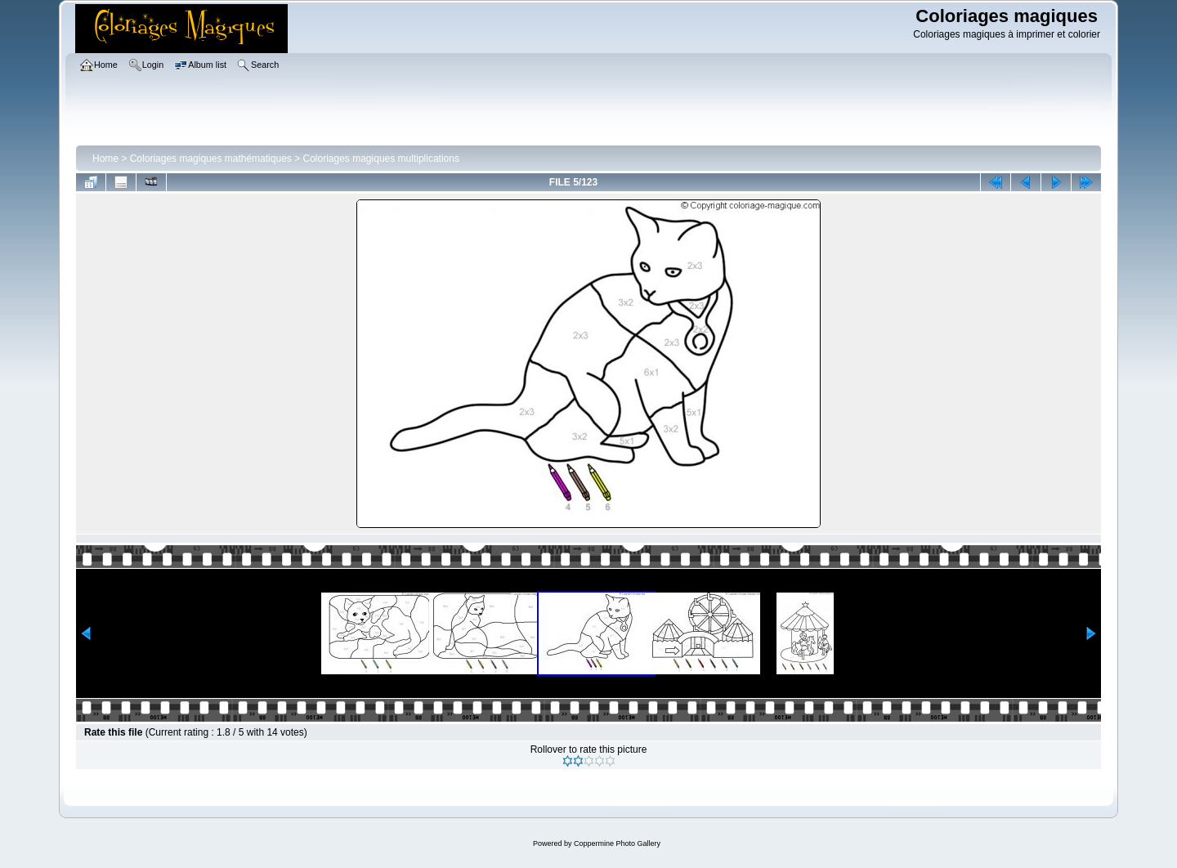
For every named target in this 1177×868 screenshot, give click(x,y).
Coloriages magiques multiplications (381, 158)
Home (105, 158)
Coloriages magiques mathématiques (211, 158)
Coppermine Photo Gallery (617, 843)
